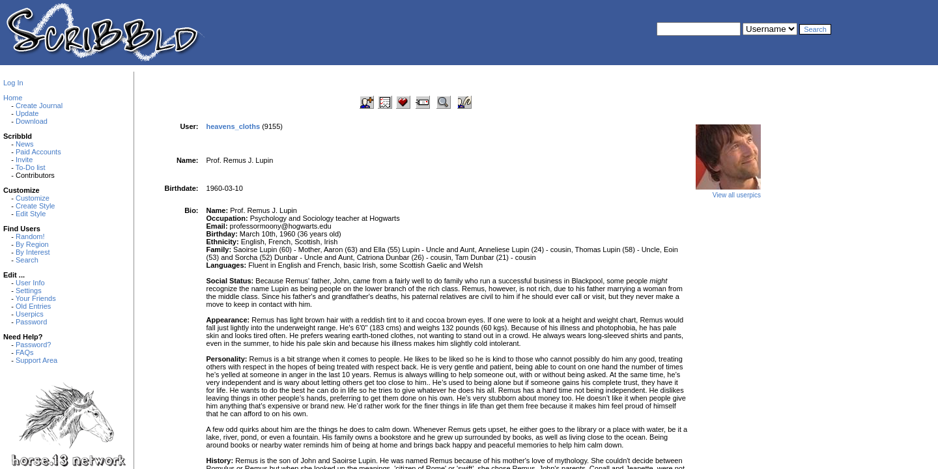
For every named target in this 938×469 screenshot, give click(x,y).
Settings (29, 290)
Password (31, 322)
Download (32, 121)
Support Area (36, 360)
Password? (33, 344)
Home (12, 98)
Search (27, 260)
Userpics (30, 314)
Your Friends (36, 298)
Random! (30, 236)
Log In (13, 83)
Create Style (35, 206)
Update (27, 113)
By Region (32, 244)
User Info (30, 283)
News (25, 144)
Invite (24, 159)
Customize (33, 198)
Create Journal (39, 105)
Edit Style (31, 214)
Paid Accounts (38, 152)
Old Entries (33, 306)
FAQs (25, 352)
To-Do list (31, 167)
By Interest (33, 252)
